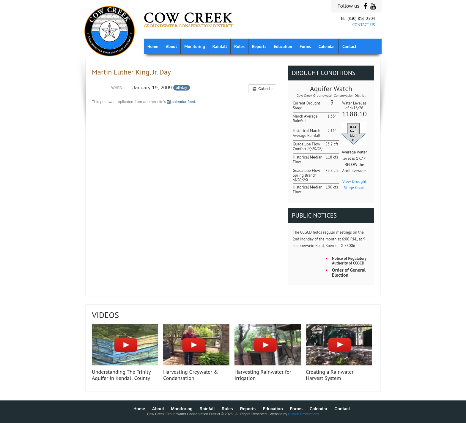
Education (283, 46)
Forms (305, 46)
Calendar (327, 46)
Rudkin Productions (303, 414)
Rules (239, 46)
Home (152, 46)
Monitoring (194, 46)
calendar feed (181, 101)
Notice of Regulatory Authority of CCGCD (349, 261)
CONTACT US (363, 24)
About (171, 46)
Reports (259, 46)
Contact (349, 46)
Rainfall (219, 46)
